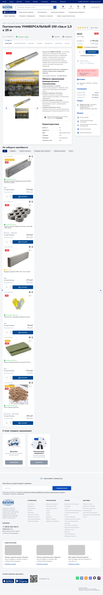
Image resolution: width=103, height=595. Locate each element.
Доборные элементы (70, 536)
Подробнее (59, 118)
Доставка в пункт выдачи (72, 504)
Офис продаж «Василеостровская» (78, 557)
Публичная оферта (33, 521)
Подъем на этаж (69, 530)
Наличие (31, 43)
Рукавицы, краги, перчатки (42, 151)
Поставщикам (31, 508)
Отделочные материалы (58, 12)
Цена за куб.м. (15, 414)
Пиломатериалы (42, 12)
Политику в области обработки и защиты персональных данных (44, 492)
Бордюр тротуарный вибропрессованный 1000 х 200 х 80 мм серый (17, 181)
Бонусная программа (52, 504)
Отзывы (39, 43)
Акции (4, 1)
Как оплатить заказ (51, 508)
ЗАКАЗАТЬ (39, 463)
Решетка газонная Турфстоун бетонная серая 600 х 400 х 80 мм (18, 227)
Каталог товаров (11, 23)
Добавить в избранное (52, 521)
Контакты (54, 1)
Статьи (48, 515)
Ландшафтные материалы (31, 23)
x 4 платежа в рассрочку (91, 47)
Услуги (11, 1)
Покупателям (51, 500)
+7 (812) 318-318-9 (83, 1)
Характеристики (19, 43)
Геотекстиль (41, 23)
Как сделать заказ (51, 506)
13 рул (26, 37)
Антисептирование (70, 534)
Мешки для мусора (59, 151)
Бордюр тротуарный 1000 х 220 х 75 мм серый (17, 272)
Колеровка (68, 506)
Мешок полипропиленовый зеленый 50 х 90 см (17, 362)
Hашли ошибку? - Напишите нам (51, 478)
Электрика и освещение (46, 16)
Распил (67, 508)
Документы (49, 43)
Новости (30, 510)
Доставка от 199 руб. (89, 506)
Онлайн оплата (95, 7)
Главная (4, 23)
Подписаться (61, 488)
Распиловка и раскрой (71, 525)
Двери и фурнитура (9, 16)
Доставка (19, 1)
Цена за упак (7, 414)
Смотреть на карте (10, 564)
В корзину (92, 52)
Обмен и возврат (51, 519)
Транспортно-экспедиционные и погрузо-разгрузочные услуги (73, 513)
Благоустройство (20, 23)
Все (5, 151)
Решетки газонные (25, 151)
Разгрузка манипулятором (72, 527)
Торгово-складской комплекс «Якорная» (16, 557)
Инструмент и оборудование (27, 16)
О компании (44, 1)
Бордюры (13, 151)
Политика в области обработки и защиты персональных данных (34, 517)
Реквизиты (31, 512)
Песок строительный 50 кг (11, 408)
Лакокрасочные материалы (76, 12)
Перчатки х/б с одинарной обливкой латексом (17, 317)
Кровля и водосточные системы (66, 16)
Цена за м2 (14, 233)
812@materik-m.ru (8, 529)
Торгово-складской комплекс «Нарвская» (49, 557)
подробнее (13, 463)
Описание (8, 43)
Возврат (35, 1)
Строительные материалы (26, 12)
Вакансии (63, 1)
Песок (71, 151)
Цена (5, 187)
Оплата (27, 1)
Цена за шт (6, 233)
